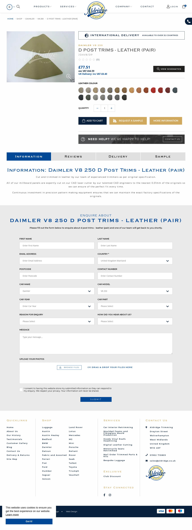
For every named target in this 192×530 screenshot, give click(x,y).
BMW (45, 443)
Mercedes (74, 435)
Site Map (12, 459)
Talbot (73, 463)
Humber (47, 471)
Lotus (72, 431)
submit (96, 399)
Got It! (29, 521)
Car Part (103, 299)
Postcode (25, 269)
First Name (25, 239)
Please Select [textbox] (107, 306)
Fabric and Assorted (54, 455)
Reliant (73, 451)
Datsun (46, 451)
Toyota (73, 467)
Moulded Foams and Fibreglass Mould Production (116, 433)
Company (123, 6)
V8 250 (40, 19)
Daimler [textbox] (26, 291)
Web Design (71, 511)
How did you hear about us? (114, 314)
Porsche (74, 447)
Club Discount (112, 476)
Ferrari (46, 459)
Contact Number (107, 269)
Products (42, 6)
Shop (19, 19)
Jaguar (46, 475)
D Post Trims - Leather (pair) (62, 19)
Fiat (44, 463)
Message (24, 329)
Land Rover (76, 427)
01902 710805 (158, 455)
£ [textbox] (9, 7)
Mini (71, 443)
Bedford (47, 439)
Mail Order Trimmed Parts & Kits (121, 455)
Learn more (12, 514)
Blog (9, 447)
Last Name (103, 239)
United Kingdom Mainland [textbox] (113, 260)
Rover (72, 455)
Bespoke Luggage (114, 460)
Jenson (46, 479)
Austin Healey (50, 435)
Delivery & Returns (18, 455)
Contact (147, 6)
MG (71, 439)
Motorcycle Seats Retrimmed (114, 450)
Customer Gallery (17, 443)
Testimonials (14, 439)
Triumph (74, 471)
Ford (45, 467)
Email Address (27, 254)
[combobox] (9, 7)
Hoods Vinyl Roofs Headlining (115, 440)
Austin (46, 431)
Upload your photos (31, 359)
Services (67, 6)
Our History (14, 435)
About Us (12, 431)
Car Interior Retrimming (118, 427)
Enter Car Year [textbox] (29, 306)
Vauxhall (74, 475)
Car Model (104, 284)
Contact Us (172, 139)
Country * (103, 254)
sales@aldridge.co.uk (163, 461)
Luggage (47, 427)
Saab (72, 459)
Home (10, 19)
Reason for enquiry (31, 314)
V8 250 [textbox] (104, 291)
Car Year (24, 299)
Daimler (29, 19)
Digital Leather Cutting (118, 445)
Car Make (24, 284)
